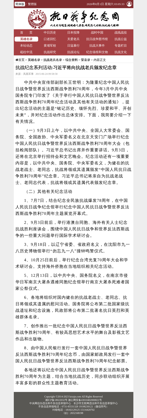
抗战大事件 (97, 45)
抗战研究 (50, 52)
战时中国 (97, 32)
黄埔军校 (50, 45)
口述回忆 (50, 39)
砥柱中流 (26, 52)
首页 (21, 59)
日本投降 (73, 32)
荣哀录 (85, 60)
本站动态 (26, 45)
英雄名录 (26, 39)
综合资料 (71, 60)
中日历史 (50, 32)
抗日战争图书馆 (97, 39)
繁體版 (32, 4)
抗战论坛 (73, 52)
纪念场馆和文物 (97, 52)
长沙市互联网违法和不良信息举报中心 (96, 403)
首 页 (26, 32)
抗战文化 (121, 52)
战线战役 (121, 32)
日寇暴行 (73, 45)
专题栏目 (121, 45)
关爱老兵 (73, 39)
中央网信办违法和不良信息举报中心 (50, 403)
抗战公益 (121, 39)
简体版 (19, 4)
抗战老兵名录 (52, 60)
